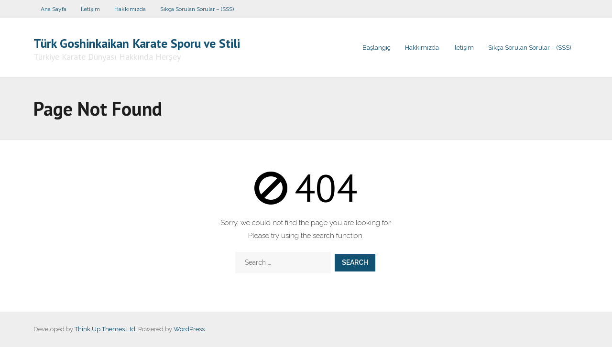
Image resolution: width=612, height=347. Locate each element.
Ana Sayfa (53, 9)
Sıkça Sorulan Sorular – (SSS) (197, 9)
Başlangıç (376, 47)
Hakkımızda (130, 9)
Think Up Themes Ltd (105, 329)
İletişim (90, 9)
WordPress (189, 329)
